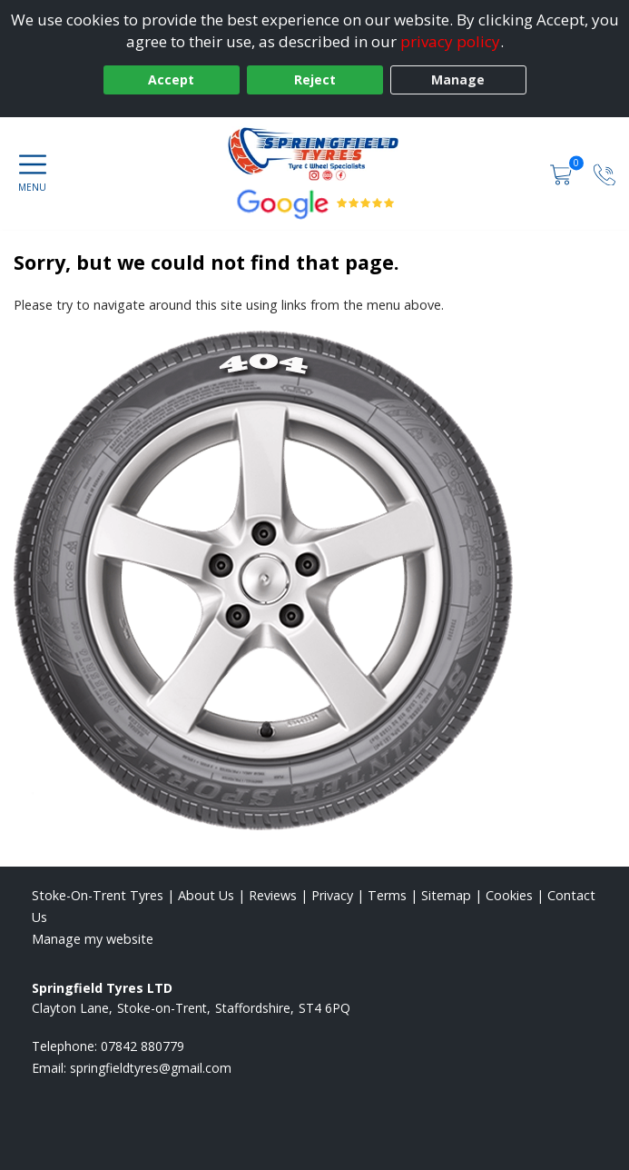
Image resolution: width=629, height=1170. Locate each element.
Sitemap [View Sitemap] (446, 895)
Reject (315, 79)
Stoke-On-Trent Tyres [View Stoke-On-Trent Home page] (97, 895)
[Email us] (150, 1067)
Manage (458, 79)
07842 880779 (142, 1046)
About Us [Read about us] (206, 895)
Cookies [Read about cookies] (509, 895)
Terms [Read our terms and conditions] (387, 895)
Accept (171, 79)
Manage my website (92, 938)
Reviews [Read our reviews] (273, 895)
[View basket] (562, 173)
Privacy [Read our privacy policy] (332, 895)
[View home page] (314, 153)
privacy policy (450, 41)
